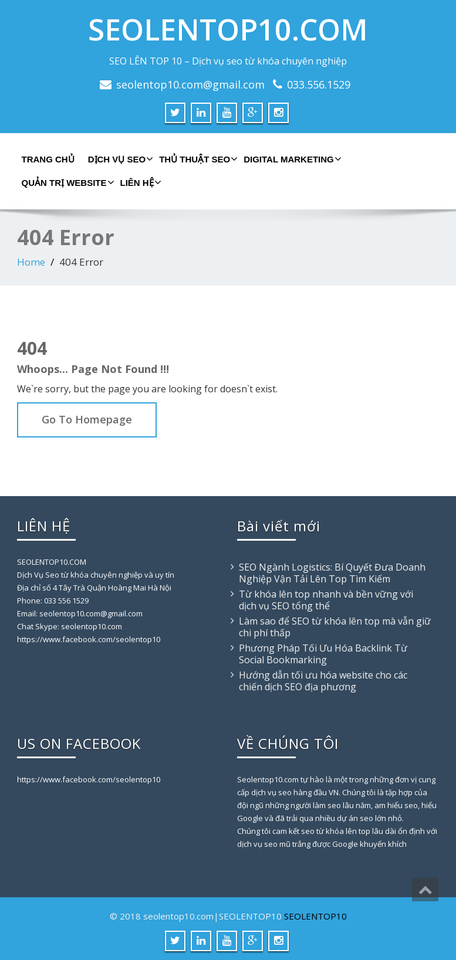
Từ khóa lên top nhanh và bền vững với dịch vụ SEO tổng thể (326, 600)
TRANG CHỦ (48, 159)
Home (31, 262)
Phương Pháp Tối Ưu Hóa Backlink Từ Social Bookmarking (323, 654)
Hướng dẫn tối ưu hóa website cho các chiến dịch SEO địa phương (323, 681)
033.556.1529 (318, 84)
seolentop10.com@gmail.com (190, 84)
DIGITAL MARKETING (291, 159)
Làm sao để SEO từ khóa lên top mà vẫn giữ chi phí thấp (335, 627)
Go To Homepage (87, 419)
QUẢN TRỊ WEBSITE (67, 182)
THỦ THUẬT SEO (197, 159)
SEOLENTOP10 (315, 916)
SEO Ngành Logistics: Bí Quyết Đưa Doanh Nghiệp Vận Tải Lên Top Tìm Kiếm (332, 573)
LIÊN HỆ (139, 182)
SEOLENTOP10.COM (228, 29)
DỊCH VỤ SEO (119, 159)
